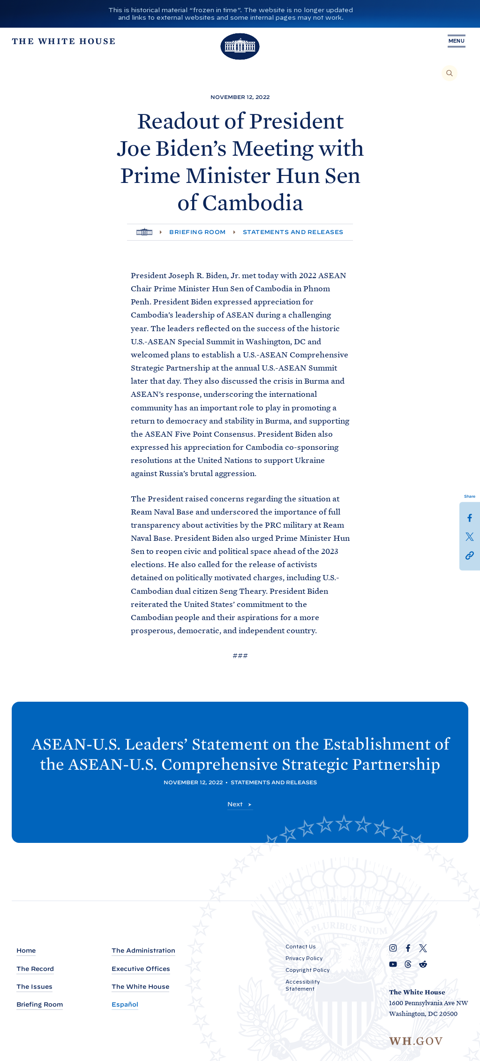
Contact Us (300, 946)
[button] (469, 554)
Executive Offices (141, 968)
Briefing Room (197, 231)
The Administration (143, 950)
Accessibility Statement (302, 985)
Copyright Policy (307, 970)
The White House (140, 986)
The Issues (34, 986)
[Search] (450, 73)
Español (125, 1004)
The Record (35, 968)
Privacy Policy (303, 958)
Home (26, 950)
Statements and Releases (293, 231)
